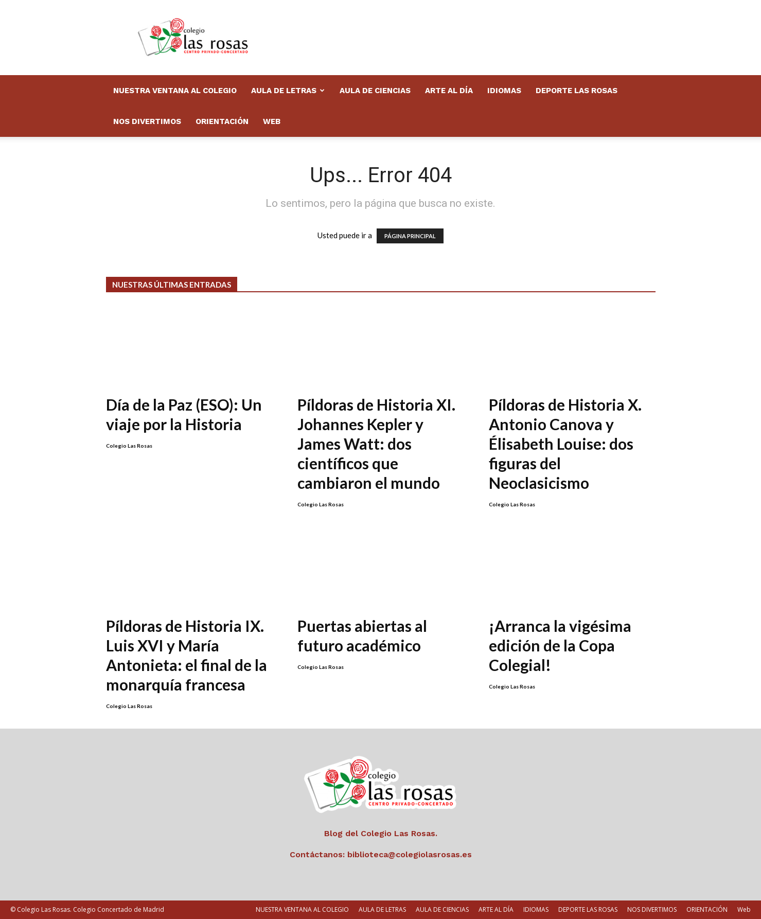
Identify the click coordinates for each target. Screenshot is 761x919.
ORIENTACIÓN (222, 121)
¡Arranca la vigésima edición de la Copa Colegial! (560, 645)
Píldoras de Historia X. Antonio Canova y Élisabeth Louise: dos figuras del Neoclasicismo (565, 443)
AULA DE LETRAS (288, 90)
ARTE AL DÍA (449, 90)
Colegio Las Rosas (129, 446)
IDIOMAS (504, 90)
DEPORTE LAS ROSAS (576, 90)
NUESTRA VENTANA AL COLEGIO (175, 90)
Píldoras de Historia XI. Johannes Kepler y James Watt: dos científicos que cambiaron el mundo (376, 443)
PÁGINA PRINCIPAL (410, 236)
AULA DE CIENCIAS (375, 90)
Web (271, 121)
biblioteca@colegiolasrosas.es (409, 854)
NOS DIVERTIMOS (147, 121)
